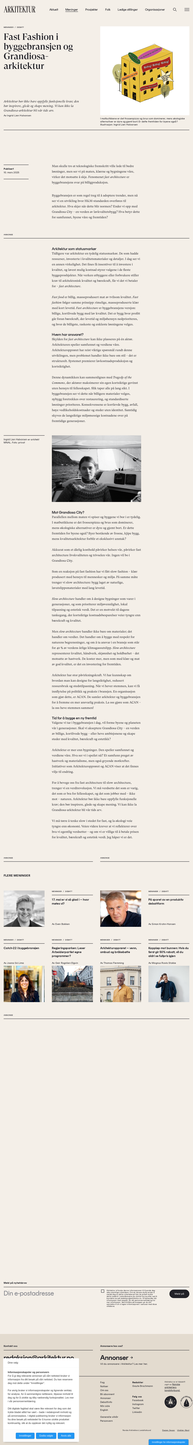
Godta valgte (46, 1435)
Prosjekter (91, 12)
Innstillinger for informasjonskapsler (168, 1442)
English (104, 1409)
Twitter (136, 1408)
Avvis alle (66, 1435)
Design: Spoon (168, 1430)
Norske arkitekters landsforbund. (172, 1387)
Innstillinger (25, 1435)
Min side (105, 1406)
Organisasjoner (155, 12)
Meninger (71, 12)
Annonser (116, 1357)
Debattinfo (106, 1402)
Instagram (138, 1404)
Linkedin (137, 1412)
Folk (108, 12)
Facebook (137, 1400)
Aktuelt (53, 12)
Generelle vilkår (109, 1416)
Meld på (179, 1293)
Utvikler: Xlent (183, 1430)
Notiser (104, 1386)
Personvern (106, 1420)
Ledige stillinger (128, 12)
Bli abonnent (107, 1394)
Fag (102, 1382)
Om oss (104, 1390)
